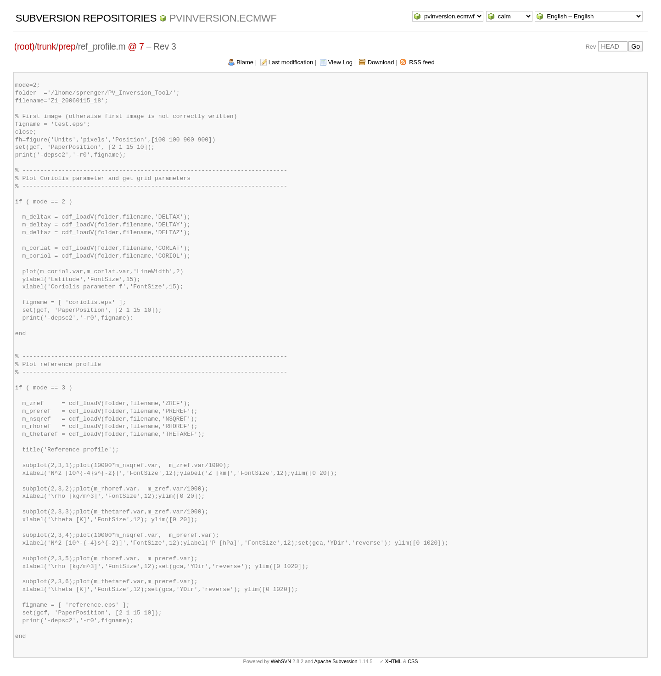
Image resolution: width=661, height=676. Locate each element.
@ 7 (136, 46)
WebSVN (281, 661)
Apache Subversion (336, 661)
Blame (244, 62)
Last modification (291, 62)
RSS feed (422, 62)
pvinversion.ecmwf (223, 18)
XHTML (393, 661)
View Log (340, 62)
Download (381, 62)
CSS (413, 661)
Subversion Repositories (86, 18)
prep (67, 46)
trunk (46, 46)
